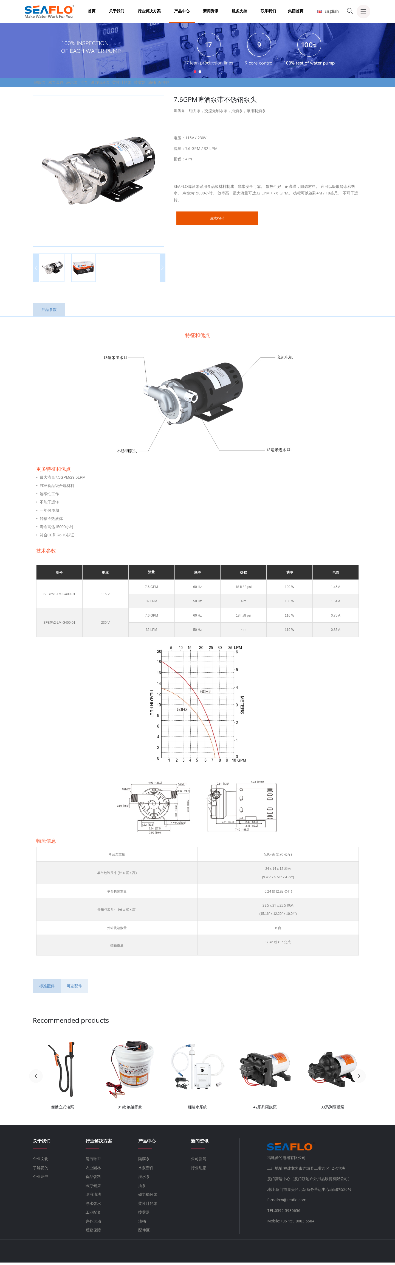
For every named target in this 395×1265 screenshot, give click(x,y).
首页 (91, 10)
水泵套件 (68, 83)
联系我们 (268, 10)
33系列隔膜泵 (332, 1109)
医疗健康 (93, 1188)
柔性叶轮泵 (168, 83)
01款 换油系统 (130, 1109)
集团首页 (295, 10)
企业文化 (40, 1161)
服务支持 (239, 10)
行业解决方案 (149, 10)
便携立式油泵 (62, 1109)
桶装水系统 (197, 1109)
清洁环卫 (93, 1161)
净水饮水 (93, 1205)
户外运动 (93, 1223)
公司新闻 (198, 1161)
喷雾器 (194, 83)
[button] (195, 71)
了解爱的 (40, 1170)
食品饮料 (93, 1179)
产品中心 (182, 10)
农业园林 (93, 1170)
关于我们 (116, 10)
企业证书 (40, 1179)
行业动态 (198, 1170)
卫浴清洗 (93, 1197)
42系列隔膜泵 (265, 1109)
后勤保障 (93, 1232)
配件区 (235, 83)
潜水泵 (93, 83)
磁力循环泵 (138, 83)
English (328, 11)
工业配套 (93, 1214)
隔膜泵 (44, 83)
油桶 (215, 83)
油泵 (113, 83)
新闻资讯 (210, 10)
